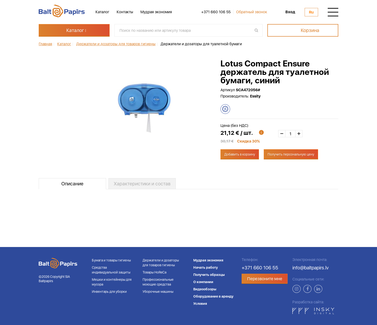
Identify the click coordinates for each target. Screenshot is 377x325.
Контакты (125, 12)
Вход (290, 12)
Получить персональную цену (291, 154)
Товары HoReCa (154, 272)
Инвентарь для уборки (109, 291)
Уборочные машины (158, 291)
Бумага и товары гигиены (111, 260)
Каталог (102, 12)
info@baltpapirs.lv (310, 268)
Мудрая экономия (156, 12)
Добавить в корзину (239, 154)
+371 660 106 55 (216, 12)
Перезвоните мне (264, 278)
